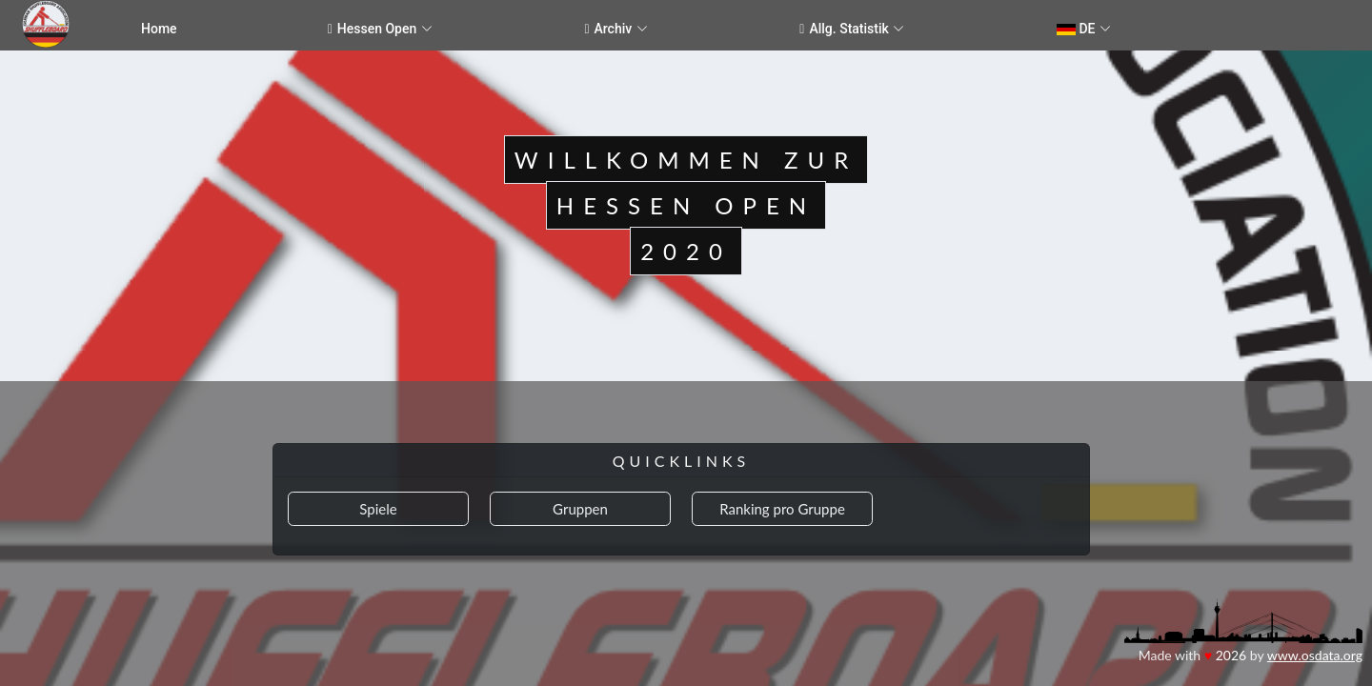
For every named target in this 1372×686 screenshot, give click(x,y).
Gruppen (580, 508)
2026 (1231, 655)
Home (159, 28)
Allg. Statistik (844, 29)
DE (1076, 28)
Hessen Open (372, 29)
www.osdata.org (1314, 655)
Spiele (377, 508)
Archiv (608, 29)
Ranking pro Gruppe (782, 508)
